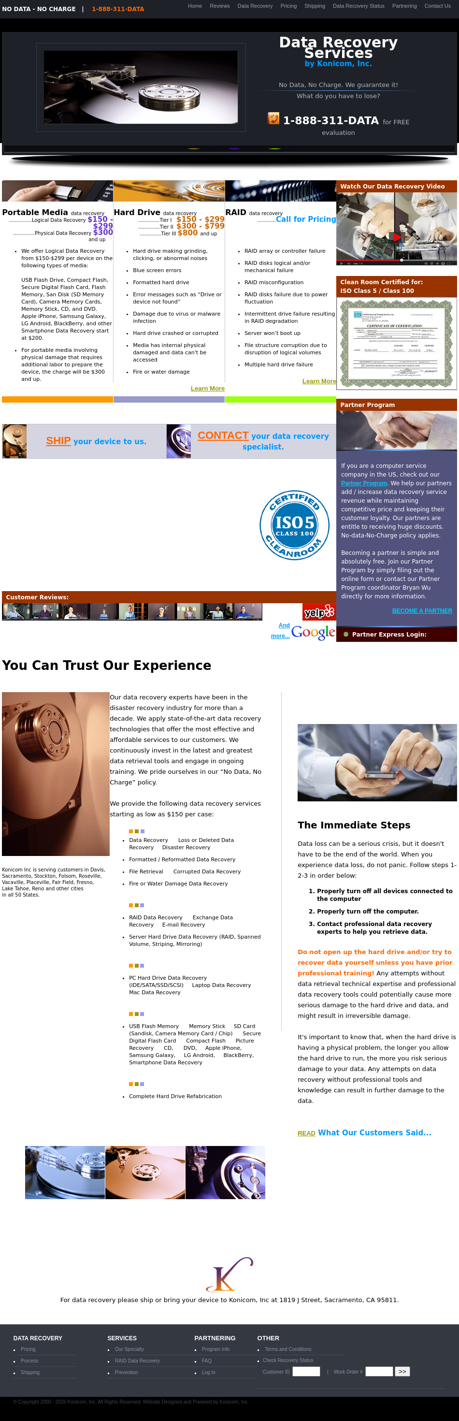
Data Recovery (255, 6)
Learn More (208, 388)
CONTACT (223, 435)
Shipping (314, 6)
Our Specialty (129, 1349)
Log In (208, 1372)
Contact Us (438, 6)
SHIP (58, 441)
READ (307, 1133)
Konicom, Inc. (234, 1402)
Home (195, 6)
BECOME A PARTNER (422, 611)
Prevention (126, 1372)
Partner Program (364, 483)
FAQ (207, 1360)
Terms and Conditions (288, 1349)
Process (29, 1360)
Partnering (404, 6)
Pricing (289, 6)
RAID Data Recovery (137, 1360)
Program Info (216, 1349)
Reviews (220, 6)
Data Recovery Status (359, 6)
